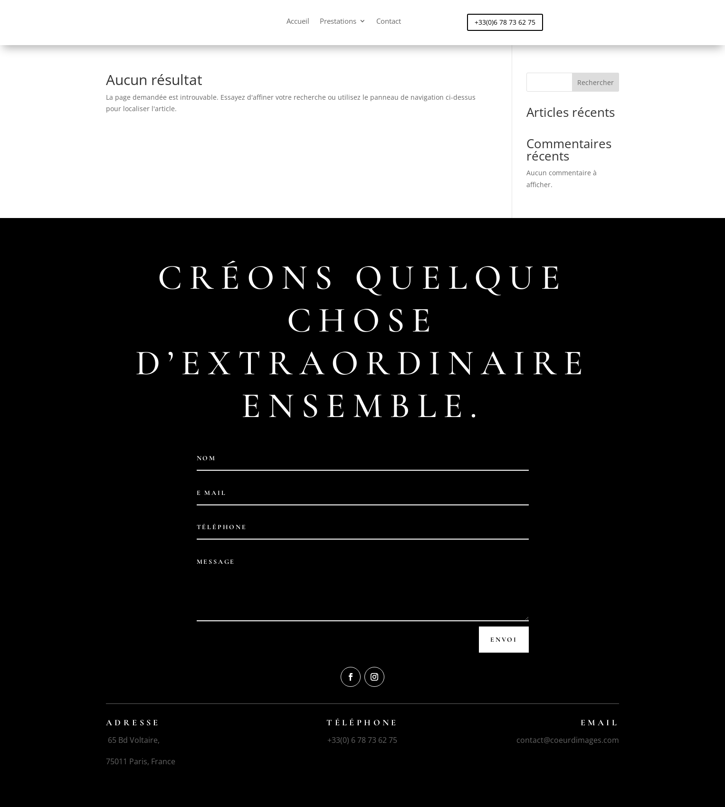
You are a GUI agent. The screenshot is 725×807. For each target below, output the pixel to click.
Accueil (297, 22)
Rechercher (595, 82)
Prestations (338, 22)
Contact (388, 22)
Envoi (503, 640)
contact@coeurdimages (558, 740)
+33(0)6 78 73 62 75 (505, 22)
